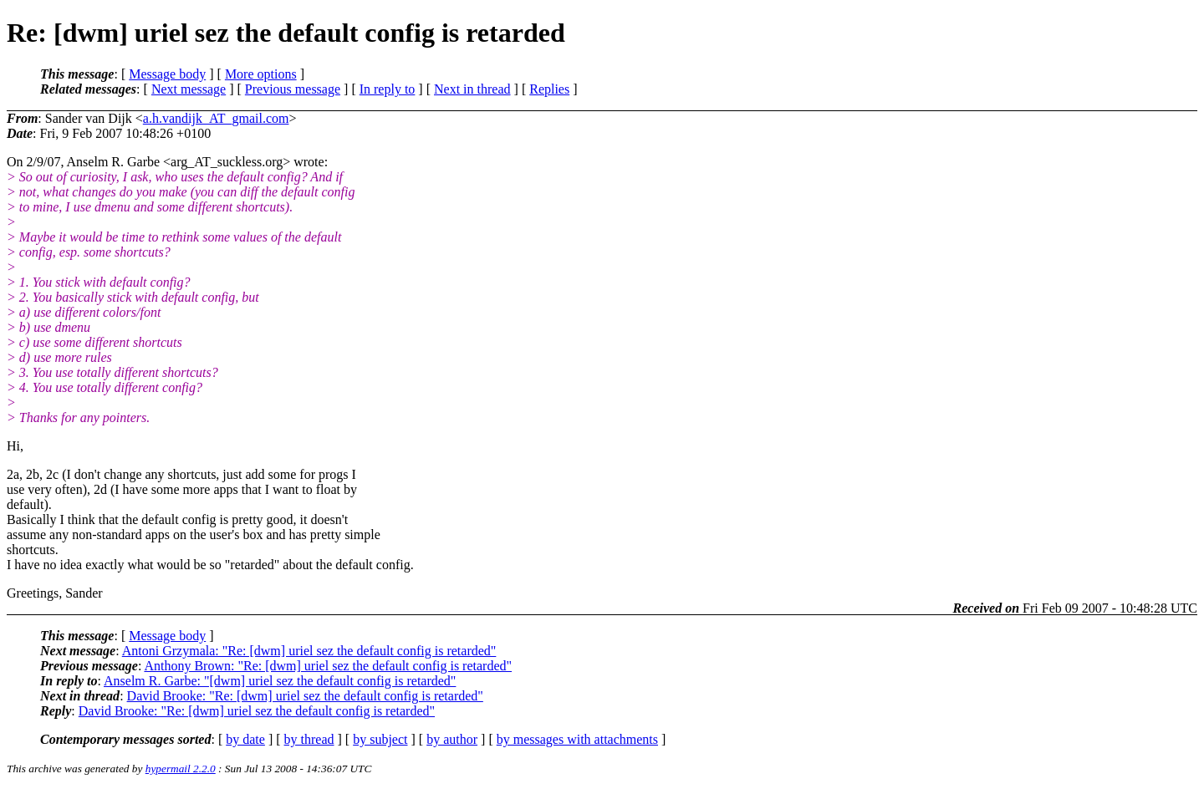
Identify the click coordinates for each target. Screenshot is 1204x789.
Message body (167, 74)
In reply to (388, 89)
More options (261, 74)
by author (451, 739)
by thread (309, 739)
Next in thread (472, 89)
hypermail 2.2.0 (180, 768)
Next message (188, 89)
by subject (380, 739)
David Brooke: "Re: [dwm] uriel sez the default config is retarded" (305, 696)
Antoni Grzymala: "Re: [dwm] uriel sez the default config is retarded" (309, 651)
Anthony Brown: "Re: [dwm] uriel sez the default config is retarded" (328, 666)
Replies (549, 89)
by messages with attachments (577, 739)
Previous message (292, 89)
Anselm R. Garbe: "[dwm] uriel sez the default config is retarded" (280, 681)
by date (245, 739)
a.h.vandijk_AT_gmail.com (216, 118)
